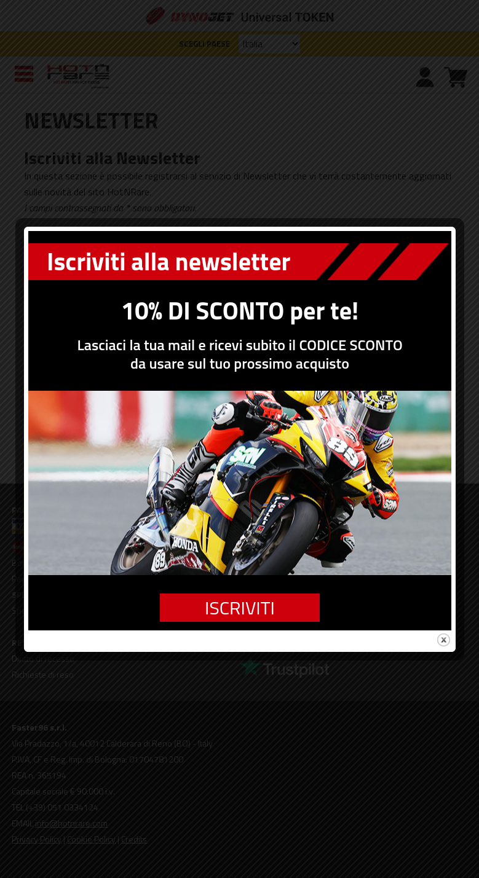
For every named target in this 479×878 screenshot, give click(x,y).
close (443, 622)
